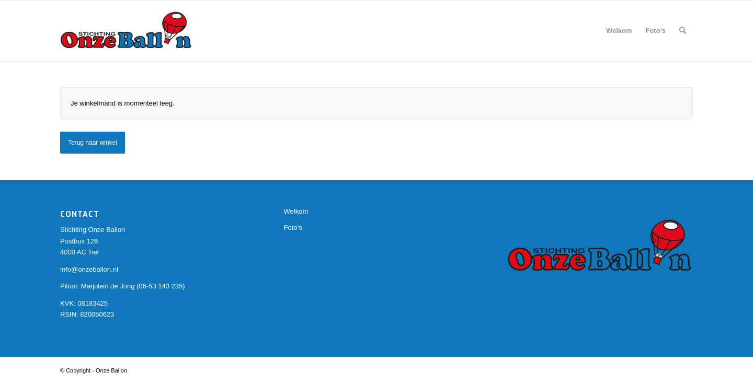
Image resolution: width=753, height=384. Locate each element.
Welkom (296, 211)
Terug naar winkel (92, 142)
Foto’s (293, 227)
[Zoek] (682, 31)
